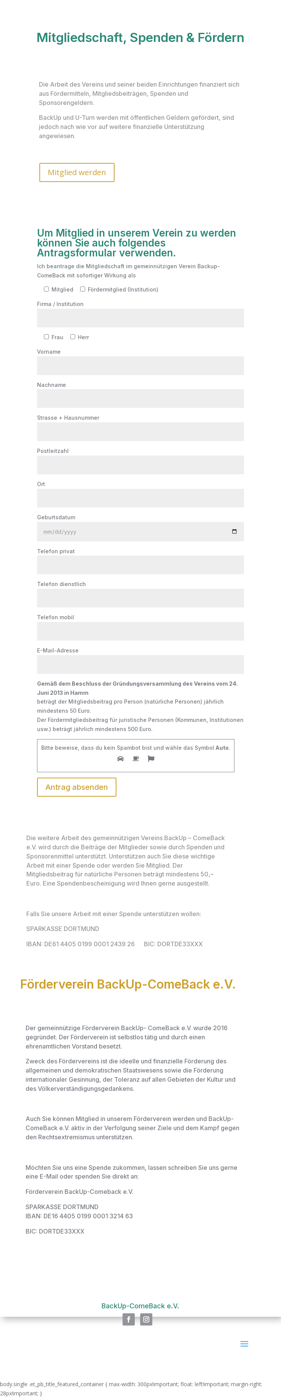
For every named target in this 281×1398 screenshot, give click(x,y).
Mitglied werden (77, 172)
